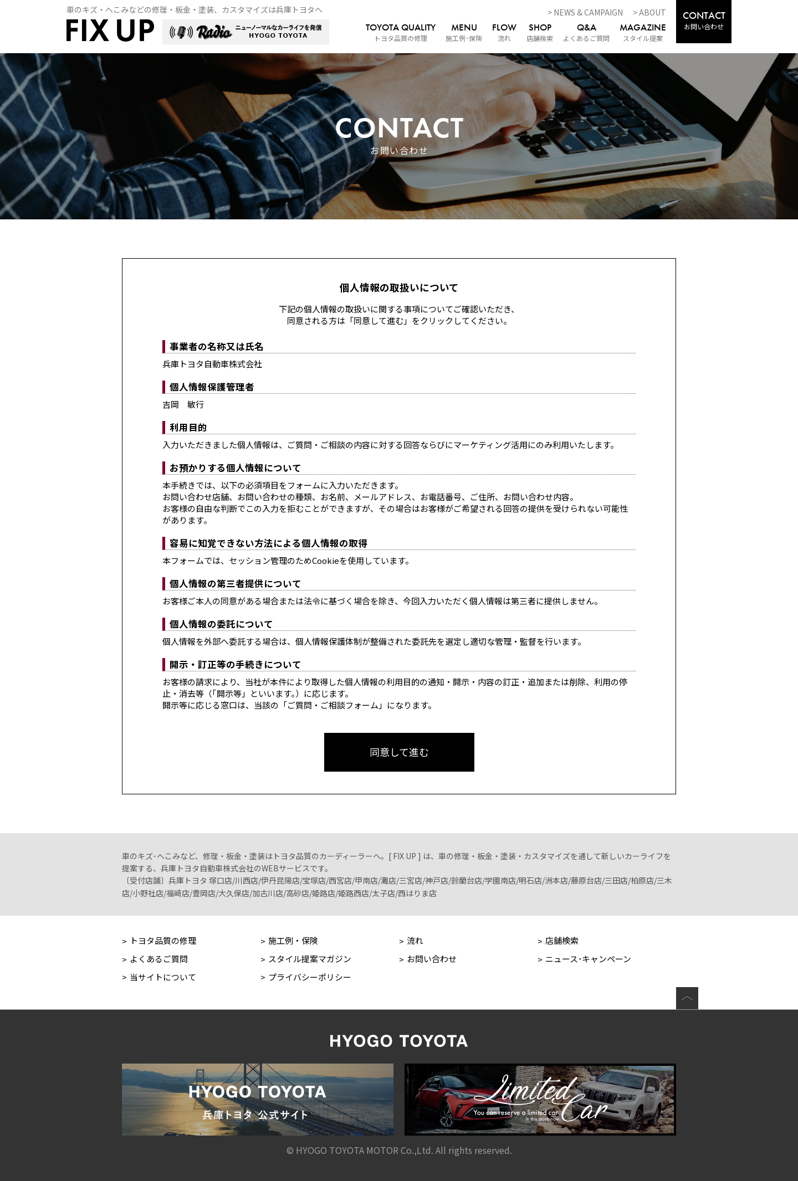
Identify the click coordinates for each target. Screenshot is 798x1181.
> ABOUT (649, 12)
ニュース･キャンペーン (588, 958)
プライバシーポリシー (309, 977)
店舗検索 (539, 33)
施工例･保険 (464, 33)
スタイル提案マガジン (309, 958)
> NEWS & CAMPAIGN (585, 12)
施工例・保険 (293, 940)
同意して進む (399, 751)
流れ (504, 33)
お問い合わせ (704, 20)
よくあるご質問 (586, 33)
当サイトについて (163, 977)
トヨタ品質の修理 (401, 33)
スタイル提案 (643, 33)
